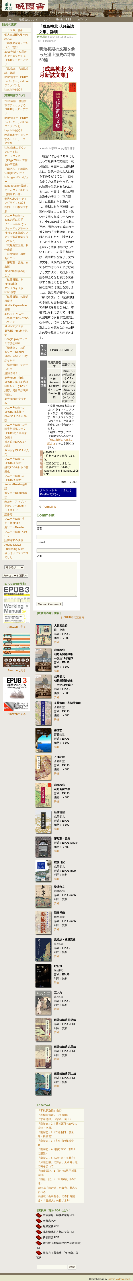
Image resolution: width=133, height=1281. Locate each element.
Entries (63, 19)
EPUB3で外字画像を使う (15, 435)
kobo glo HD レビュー (16, 179)
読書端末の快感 (13, 540)
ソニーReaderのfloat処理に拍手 (14, 217)
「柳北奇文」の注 (15, 347)
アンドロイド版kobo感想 (13, 290)
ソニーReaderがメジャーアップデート (16, 226)
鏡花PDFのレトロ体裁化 (16, 469)
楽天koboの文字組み (15, 401)
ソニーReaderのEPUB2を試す (14, 478)
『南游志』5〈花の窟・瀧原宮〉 (57, 1157)
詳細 (56, 642)
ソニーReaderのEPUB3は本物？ (14, 409)
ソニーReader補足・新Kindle (14, 520)
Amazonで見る (17, 626)
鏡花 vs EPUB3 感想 (15, 418)
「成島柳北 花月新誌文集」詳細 (56, 29)
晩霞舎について (28, 19)
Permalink (49, 506)
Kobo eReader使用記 (15, 486)
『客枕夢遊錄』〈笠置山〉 (54, 1115)
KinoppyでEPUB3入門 (16, 452)
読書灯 (8, 514)
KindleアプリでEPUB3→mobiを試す (15, 330)
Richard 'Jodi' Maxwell (118, 1279)
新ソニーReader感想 (15, 495)
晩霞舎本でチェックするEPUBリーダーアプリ (16, 139)
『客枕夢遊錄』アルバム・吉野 (16, 45)
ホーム (8, 19)
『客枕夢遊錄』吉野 (50, 1110)
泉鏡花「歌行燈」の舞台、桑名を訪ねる (58, 1190)
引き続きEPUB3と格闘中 (15, 444)
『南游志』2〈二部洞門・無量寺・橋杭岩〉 (56, 1134)
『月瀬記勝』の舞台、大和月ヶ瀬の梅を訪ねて (58, 1164)
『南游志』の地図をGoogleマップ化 (16, 171)
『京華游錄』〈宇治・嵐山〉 (55, 1119)
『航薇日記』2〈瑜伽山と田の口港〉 (57, 1181)
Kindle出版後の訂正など (16, 273)
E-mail (41, 542)
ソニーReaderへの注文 (15, 534)
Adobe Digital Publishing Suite (14, 546)
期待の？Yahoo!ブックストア (15, 508)
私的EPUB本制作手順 (16, 209)
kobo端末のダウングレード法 (15, 149)
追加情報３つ (12, 373)
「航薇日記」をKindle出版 (13, 281)
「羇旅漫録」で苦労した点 (16, 367)
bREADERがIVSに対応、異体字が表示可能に (16, 390)
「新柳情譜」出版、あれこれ (16, 256)
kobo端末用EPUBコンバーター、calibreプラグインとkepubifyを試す (16, 83)
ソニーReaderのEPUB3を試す (14, 460)
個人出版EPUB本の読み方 (16, 36)
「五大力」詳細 (13, 30)
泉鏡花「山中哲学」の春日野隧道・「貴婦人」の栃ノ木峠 (56, 1198)
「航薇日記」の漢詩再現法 (16, 298)
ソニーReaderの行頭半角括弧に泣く (15, 426)
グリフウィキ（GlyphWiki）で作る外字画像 (15, 160)
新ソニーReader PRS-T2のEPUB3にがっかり (16, 356)
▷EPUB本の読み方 (72, 617)
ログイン (81, 19)
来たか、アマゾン (15, 501)
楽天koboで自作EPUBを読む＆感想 (16, 380)
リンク (47, 19)
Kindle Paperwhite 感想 (15, 307)
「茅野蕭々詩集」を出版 (16, 264)
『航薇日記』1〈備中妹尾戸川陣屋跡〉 (57, 1173)
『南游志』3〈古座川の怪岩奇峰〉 (56, 1143)
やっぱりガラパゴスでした (16, 555)
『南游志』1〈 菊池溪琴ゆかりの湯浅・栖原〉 (57, 1125)
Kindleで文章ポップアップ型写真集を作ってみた (16, 236)
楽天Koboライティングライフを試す (15, 200)
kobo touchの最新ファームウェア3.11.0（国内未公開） (16, 190)
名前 (39, 528)
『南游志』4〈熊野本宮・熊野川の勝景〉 (57, 1151)
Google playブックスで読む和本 (15, 341)
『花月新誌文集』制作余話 (16, 247)
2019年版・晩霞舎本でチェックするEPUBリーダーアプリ (16, 58)
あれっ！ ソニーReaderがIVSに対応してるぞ (16, 318)
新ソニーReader (14, 527)
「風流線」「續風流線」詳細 (16, 70)
